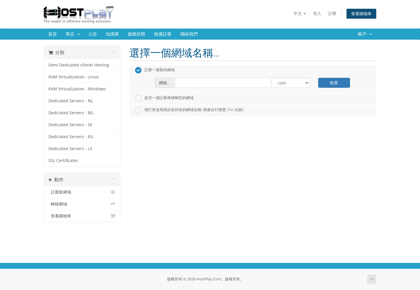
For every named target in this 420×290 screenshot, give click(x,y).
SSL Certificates (63, 160)
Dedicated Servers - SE (70, 124)
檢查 (334, 82)
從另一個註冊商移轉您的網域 (164, 98)
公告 (92, 34)
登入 (317, 13)
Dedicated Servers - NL (70, 100)
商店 (73, 34)
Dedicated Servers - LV (70, 148)
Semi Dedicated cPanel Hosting (78, 65)
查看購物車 (361, 13)
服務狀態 (136, 34)
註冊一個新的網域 (155, 70)
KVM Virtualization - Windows (77, 89)
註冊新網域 (82, 192)
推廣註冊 (163, 34)
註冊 (332, 13)
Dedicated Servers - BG (70, 112)
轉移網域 (82, 204)
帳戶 (365, 34)
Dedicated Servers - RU (70, 136)
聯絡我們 (189, 34)
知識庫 (112, 34)
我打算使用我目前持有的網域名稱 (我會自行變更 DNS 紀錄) (189, 110)
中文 (300, 13)
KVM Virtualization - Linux (73, 77)
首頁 (52, 34)
